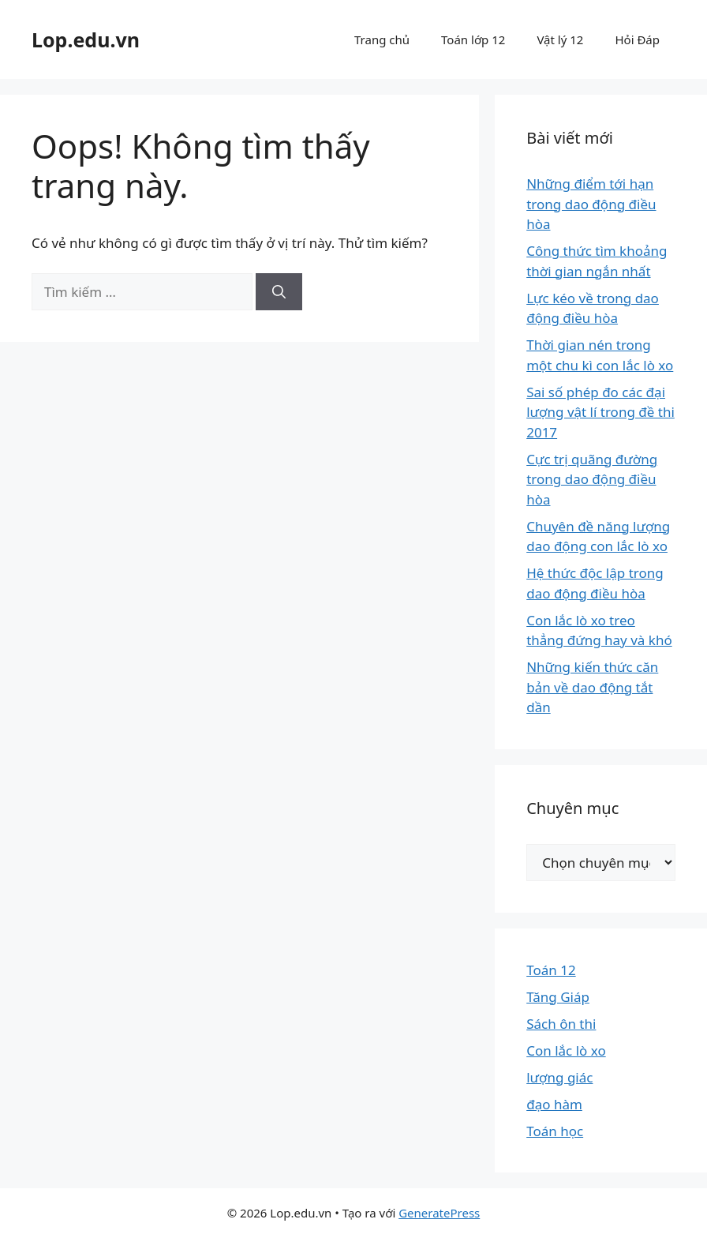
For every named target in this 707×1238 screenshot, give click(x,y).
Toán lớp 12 (473, 39)
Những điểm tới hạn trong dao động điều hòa (591, 203)
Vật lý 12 (560, 39)
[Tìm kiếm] (279, 292)
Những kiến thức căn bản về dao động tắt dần (592, 687)
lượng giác (559, 1077)
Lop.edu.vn (86, 39)
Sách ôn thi (561, 1024)
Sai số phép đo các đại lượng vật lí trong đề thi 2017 (600, 412)
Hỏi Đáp (637, 39)
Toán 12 (550, 970)
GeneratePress (439, 1213)
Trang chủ (382, 39)
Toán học (554, 1131)
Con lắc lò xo (566, 1050)
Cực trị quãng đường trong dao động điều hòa (591, 479)
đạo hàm (554, 1104)
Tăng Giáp (557, 997)
